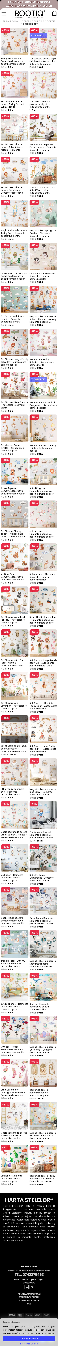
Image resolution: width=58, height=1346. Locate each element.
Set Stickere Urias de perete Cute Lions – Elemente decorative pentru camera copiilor (13, 191)
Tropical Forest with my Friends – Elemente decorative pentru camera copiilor (13, 965)
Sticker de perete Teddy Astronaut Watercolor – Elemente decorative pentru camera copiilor (42, 1180)
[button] (4, 13)
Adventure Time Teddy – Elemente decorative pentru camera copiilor (14, 276)
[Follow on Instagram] (32, 1287)
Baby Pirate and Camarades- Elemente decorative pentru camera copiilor (42, 879)
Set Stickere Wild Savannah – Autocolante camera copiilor (14, 706)
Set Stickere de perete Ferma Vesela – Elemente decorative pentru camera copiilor (43, 148)
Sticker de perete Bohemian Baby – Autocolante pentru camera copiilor (40, 1094)
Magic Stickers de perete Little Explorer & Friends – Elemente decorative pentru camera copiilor (14, 836)
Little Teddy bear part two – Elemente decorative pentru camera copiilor (12, 793)
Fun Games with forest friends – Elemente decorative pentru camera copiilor (13, 320)
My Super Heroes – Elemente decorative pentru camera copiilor (13, 1050)
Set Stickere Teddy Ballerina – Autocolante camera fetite (42, 362)
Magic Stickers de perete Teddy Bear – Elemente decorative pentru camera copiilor (14, 234)
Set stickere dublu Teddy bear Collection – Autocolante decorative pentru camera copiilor (14, 750)
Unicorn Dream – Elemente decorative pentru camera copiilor (42, 534)
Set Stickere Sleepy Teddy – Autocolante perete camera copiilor (13, 534)
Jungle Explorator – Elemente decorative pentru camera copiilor (13, 491)
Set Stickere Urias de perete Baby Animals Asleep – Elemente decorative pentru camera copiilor (12, 150)
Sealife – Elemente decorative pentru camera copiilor (39, 1007)
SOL (29, 1303)
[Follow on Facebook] (26, 1287)
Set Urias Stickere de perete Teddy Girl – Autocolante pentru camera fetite (40, 105)
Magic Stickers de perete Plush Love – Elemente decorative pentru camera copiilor (43, 1137)
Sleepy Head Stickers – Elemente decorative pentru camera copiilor (13, 921)
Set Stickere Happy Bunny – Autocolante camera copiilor (43, 448)
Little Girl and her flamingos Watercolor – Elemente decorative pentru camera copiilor (13, 1094)
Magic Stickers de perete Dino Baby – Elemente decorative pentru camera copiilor (43, 793)
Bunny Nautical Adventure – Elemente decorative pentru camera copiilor (43, 620)
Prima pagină (11, 21)
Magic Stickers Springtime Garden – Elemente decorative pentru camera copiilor (43, 234)
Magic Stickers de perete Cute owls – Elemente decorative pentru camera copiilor (43, 1051)
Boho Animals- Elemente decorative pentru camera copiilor (42, 577)
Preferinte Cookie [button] (29, 1343)
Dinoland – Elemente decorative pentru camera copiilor (11, 1178)
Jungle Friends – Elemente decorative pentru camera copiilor (14, 1007)
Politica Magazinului (29, 1294)
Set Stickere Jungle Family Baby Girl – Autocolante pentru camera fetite (43, 663)
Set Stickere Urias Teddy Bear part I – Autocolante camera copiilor (43, 749)
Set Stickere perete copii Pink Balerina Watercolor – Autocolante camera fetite (43, 62)
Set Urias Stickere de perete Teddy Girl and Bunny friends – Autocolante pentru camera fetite (12, 107)
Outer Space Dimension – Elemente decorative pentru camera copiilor (43, 921)
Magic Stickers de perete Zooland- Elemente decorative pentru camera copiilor (14, 1137)
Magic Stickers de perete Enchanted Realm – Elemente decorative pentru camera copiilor (43, 965)
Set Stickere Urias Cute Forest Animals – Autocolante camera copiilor (13, 664)
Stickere (50, 21)
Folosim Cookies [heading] (11, 1322)
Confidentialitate (29, 1300)
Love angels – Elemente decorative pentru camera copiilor (42, 276)
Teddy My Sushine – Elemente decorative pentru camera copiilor (13, 61)
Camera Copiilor (32, 21)
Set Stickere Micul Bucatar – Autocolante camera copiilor (14, 405)
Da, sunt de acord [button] (29, 1338)
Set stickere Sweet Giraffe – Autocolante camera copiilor (12, 448)
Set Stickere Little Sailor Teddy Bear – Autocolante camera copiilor (43, 706)
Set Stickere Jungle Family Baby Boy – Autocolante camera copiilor (14, 362)
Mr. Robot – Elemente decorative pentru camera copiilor (12, 878)
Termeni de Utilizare (29, 1297)
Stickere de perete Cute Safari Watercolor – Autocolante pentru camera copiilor (42, 191)
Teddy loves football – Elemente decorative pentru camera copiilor (42, 835)
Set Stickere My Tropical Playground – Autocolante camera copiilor (43, 405)
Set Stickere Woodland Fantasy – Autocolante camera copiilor (13, 620)
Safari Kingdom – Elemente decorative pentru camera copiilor (42, 491)
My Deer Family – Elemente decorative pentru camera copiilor (13, 577)
